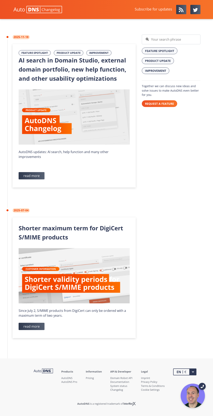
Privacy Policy (149, 382)
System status (118, 386)
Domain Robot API (121, 378)
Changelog (116, 390)
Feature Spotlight (34, 53)
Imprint (145, 378)
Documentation (119, 382)
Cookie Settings (150, 390)
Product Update (69, 53)
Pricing (90, 378)
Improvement (99, 53)
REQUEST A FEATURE (159, 104)
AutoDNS (66, 378)
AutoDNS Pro (69, 382)
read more (31, 176)
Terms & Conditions (153, 386)
